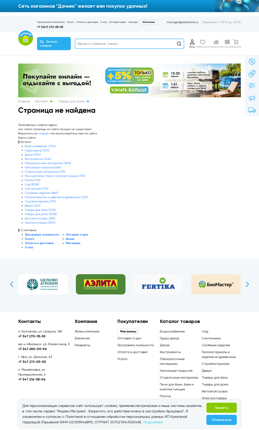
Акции (70, 239)
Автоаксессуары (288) (40, 218)
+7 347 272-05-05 (32, 362)
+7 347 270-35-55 (32, 336)
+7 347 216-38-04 (32, 379)
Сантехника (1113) (36, 188)
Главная (24, 101)
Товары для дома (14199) (41, 214)
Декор (165, 345)
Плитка (165, 396)
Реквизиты (82, 345)
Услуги (70, 22)
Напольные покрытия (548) (43, 167)
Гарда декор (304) (37, 150)
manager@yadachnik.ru (182, 22)
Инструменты (170, 352)
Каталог (44, 101)
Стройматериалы (215, 364)
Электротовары (214, 398)
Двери (206, 371)
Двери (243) (32, 205)
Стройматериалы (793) (40, 201)
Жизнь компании (87, 331)
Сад (205, 331)
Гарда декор (169, 338)
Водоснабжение (172, 331)
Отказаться (221, 420)
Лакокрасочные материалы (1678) (48, 163)
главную (44, 133)
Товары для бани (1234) (40, 209)
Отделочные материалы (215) (45, 171)
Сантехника (211, 338)
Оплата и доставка (87, 22)
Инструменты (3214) (38, 158)
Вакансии (82, 338)
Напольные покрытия (176, 371)
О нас (103, 22)
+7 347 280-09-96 (32, 349)
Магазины (149, 22)
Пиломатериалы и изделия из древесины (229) (56, 197)
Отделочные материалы (179, 377)
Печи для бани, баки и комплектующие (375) (55, 175)
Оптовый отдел (117, 22)
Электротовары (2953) (40, 222)
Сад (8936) (32, 184)
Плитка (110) (32, 180)
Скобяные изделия (216, 345)
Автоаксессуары (215, 391)
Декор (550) (33, 154)
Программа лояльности (51, 22)
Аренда (133, 22)
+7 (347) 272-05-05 (50, 27)
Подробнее (153, 422)
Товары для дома (73, 101)
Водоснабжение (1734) (40, 146)
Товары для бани (215, 377)
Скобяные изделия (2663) (41, 192)
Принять (221, 408)
